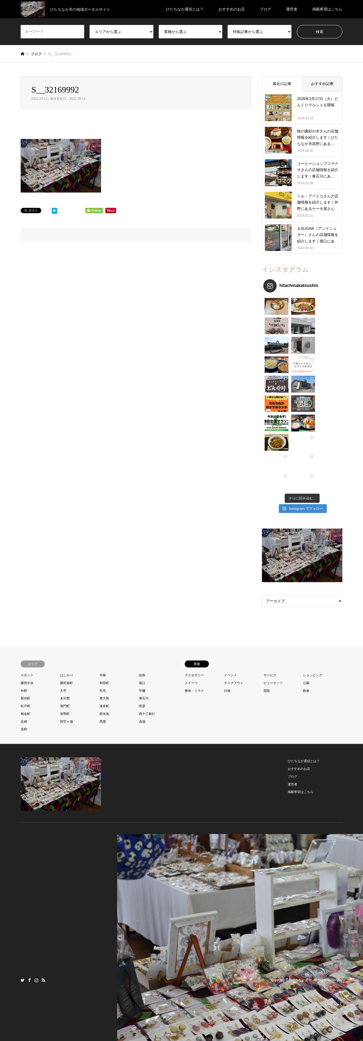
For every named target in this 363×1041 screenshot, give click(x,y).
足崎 (24, 624)
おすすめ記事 (322, 84)
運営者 (291, 9)
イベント (230, 578)
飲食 (306, 593)
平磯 (142, 593)
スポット (27, 578)
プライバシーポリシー (203, 1026)
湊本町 (104, 609)
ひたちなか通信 (300, 883)
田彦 (142, 609)
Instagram (36, 883)
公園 (306, 586)
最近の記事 (282, 84)
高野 (24, 632)
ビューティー (273, 586)
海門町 (65, 609)
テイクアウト (233, 586)
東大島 (104, 601)
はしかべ (66, 578)
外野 (24, 593)
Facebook (29, 883)
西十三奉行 (147, 616)
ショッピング (312, 578)
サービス (270, 578)
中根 (102, 578)
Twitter (22, 883)
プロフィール (150, 1026)
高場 (142, 624)
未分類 (65, 601)
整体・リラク (194, 593)
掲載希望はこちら (327, 9)
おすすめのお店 (231, 9)
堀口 (142, 586)
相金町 (25, 616)
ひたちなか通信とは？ (184, 9)
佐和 (142, 578)
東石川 (144, 601)
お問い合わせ (173, 1026)
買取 (267, 593)
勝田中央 (27, 586)
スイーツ (191, 586)
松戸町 (25, 609)
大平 (63, 593)
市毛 (102, 593)
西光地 (104, 616)
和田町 (104, 586)
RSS (43, 883)
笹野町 (65, 616)
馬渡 (102, 624)
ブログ (265, 9)
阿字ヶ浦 (66, 624)
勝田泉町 (66, 586)
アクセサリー (194, 578)
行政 (227, 593)
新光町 (25, 601)
